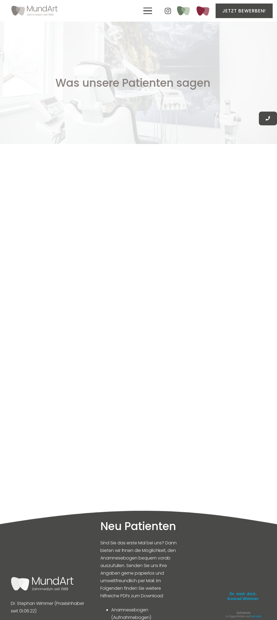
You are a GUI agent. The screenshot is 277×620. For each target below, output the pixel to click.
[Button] (268, 118)
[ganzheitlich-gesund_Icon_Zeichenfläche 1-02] (183, 11)
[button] (148, 10)
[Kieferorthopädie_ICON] (202, 11)
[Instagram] (167, 10)
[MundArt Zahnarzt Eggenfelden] (34, 10)
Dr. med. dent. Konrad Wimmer (243, 596)
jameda (256, 616)
